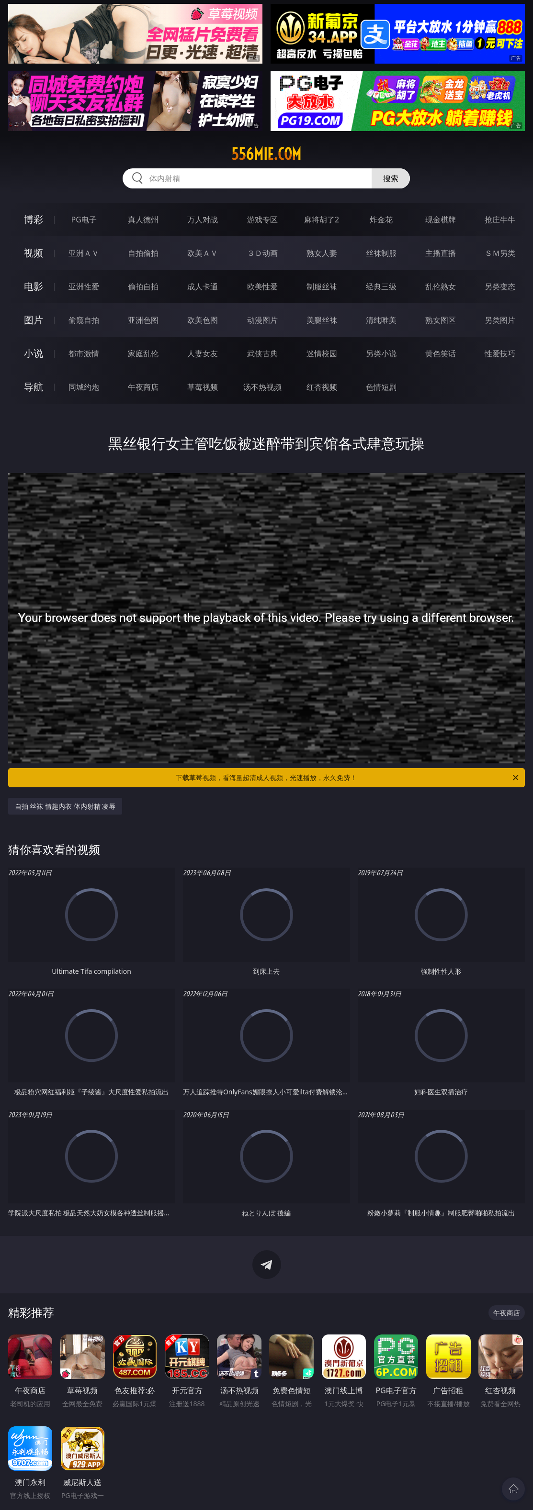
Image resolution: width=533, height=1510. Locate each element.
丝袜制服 (381, 253)
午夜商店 (143, 387)
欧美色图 (202, 320)
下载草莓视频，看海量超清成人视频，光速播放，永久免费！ (348, 777)
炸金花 (381, 219)
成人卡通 (202, 286)
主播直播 (440, 253)
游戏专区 (262, 219)
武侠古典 (262, 353)
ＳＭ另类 (500, 253)
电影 (33, 286)
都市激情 (83, 353)
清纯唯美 (381, 320)
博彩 (33, 219)
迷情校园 (321, 353)
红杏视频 (321, 387)
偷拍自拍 (143, 286)
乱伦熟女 (440, 286)
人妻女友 (202, 353)
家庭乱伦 (143, 353)
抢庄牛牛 (500, 219)
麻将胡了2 (321, 219)
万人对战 (202, 219)
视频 (33, 252)
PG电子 (83, 219)
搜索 (390, 178)
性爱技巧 (500, 353)
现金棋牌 (440, 219)
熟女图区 (440, 320)
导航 (33, 386)
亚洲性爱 (83, 286)
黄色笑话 (440, 353)
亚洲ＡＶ (83, 253)
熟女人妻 (321, 253)
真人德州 (143, 219)
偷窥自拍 (83, 320)
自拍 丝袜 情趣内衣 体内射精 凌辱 (65, 806)
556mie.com (266, 154)
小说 (33, 353)
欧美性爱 (262, 286)
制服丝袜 (321, 286)
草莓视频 (202, 387)
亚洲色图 (143, 320)
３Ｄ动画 (262, 253)
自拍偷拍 (143, 253)
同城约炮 (83, 387)
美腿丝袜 (321, 320)
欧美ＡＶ (202, 253)
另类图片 (500, 320)
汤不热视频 (262, 387)
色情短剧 (381, 387)
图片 (33, 319)
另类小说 (381, 353)
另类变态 (500, 286)
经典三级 (381, 286)
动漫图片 (262, 320)
